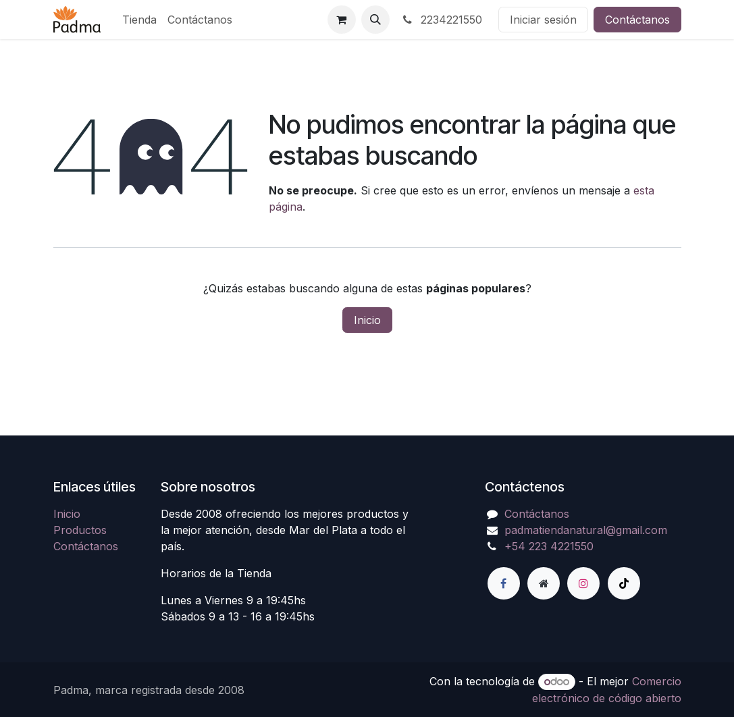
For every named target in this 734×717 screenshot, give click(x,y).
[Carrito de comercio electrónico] (341, 19)
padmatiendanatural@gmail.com (585, 530)
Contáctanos (637, 19)
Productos (80, 530)
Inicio (367, 320)
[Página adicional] (543, 583)
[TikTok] (624, 583)
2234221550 (441, 19)
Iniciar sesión (543, 19)
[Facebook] (504, 583)
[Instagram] (583, 583)
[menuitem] (139, 19)
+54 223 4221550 (549, 546)
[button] (375, 19)
